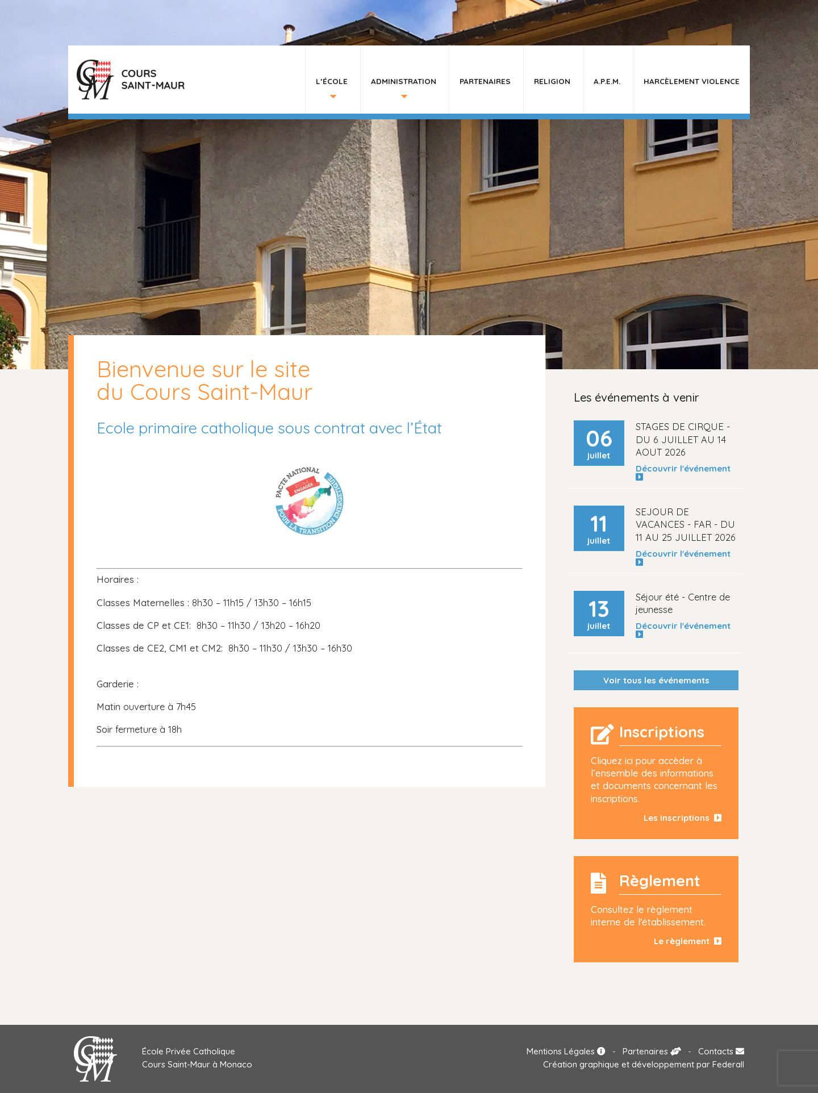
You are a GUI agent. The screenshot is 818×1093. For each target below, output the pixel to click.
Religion (552, 81)
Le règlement (687, 941)
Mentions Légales (566, 1051)
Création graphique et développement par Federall (643, 1064)
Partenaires (485, 81)
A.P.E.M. (607, 81)
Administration (403, 81)
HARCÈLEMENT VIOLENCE (692, 81)
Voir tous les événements (656, 680)
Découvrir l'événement (685, 472)
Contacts (721, 1051)
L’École (332, 81)
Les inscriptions (682, 818)
